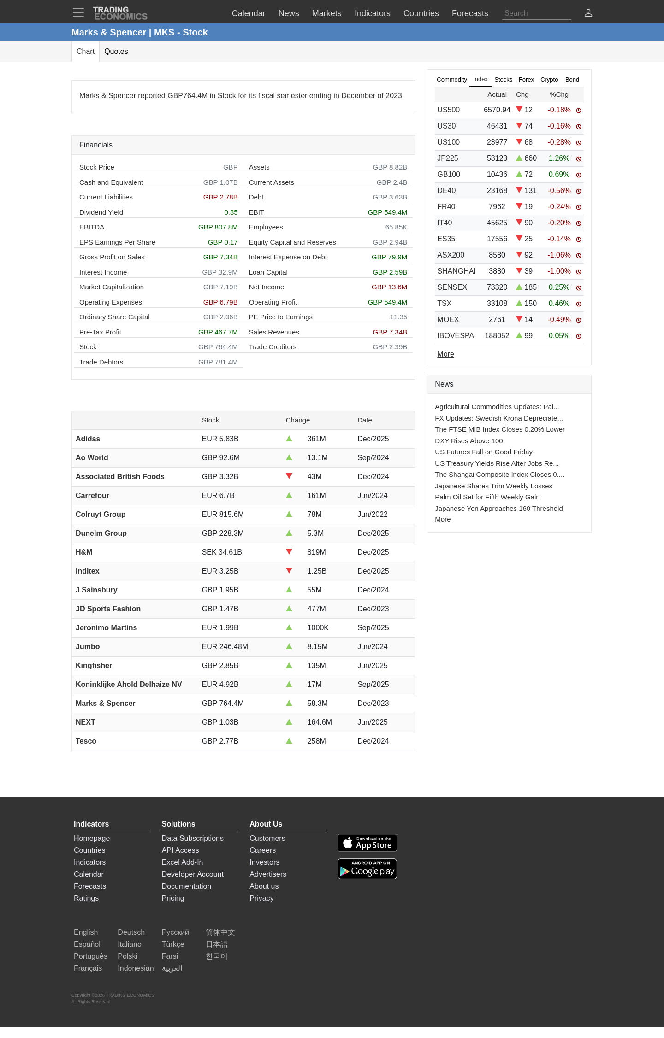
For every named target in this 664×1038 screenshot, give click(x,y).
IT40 (444, 223)
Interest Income (103, 272)
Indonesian (136, 968)
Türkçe (173, 944)
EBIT (256, 212)
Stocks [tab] (503, 79)
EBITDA (91, 227)
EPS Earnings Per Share (117, 242)
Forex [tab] (526, 79)
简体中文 (220, 932)
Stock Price (96, 167)
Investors (264, 862)
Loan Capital (268, 272)
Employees (266, 227)
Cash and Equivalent (111, 182)
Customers (267, 838)
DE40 (446, 190)
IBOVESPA (455, 336)
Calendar (89, 874)
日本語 (217, 944)
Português (90, 956)
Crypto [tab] (549, 79)
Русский (175, 932)
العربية (172, 968)
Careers (262, 850)
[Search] (536, 13)
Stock (88, 347)
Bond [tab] (572, 79)
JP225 (447, 158)
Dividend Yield (101, 212)
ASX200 (450, 255)
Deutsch (131, 932)
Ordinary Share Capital (114, 317)
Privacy (261, 898)
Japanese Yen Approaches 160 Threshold (499, 508)
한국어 (217, 956)
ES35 (446, 239)
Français (88, 968)
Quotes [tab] (116, 51)
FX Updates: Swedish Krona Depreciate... (499, 418)
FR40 (446, 207)
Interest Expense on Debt (288, 257)
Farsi (170, 956)
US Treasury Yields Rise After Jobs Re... (496, 463)
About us (264, 886)
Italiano (130, 944)
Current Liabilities (106, 197)
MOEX (448, 319)
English (86, 932)
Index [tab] (480, 79)
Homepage (92, 838)
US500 (448, 110)
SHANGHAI (456, 271)
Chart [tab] (86, 51)
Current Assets (271, 182)
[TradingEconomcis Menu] (81, 12)
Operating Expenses (110, 302)
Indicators (90, 862)
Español (87, 944)
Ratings (86, 898)
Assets (259, 167)
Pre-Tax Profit (100, 332)
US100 (448, 142)
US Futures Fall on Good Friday (484, 452)
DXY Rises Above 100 (469, 441)
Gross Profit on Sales (112, 257)
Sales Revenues (274, 332)
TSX (444, 303)
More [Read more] (445, 354)
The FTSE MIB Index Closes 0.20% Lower (500, 429)
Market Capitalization (111, 287)
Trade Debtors (101, 362)
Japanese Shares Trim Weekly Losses (493, 486)
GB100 (448, 174)
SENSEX (452, 287)
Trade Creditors (273, 347)
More (443, 519)
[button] (588, 14)
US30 (446, 126)
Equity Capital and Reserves (292, 242)
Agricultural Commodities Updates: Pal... (497, 407)
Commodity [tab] (452, 79)
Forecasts (90, 886)
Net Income (267, 287)
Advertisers (267, 874)
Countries (89, 850)
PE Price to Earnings (281, 317)
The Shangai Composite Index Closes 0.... (499, 474)
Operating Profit (273, 302)
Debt (256, 197)
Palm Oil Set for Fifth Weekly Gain (487, 497)
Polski (127, 956)
